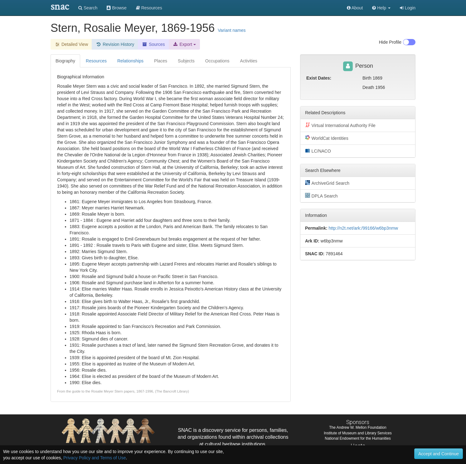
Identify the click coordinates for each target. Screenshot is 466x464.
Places (160, 60)
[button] (381, 8)
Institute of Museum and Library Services (357, 433)
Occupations (217, 60)
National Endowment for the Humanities (358, 438)
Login (407, 7)
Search (87, 7)
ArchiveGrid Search (327, 183)
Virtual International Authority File (340, 125)
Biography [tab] (65, 60)
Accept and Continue (438, 453)
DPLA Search (321, 195)
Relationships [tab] (130, 60)
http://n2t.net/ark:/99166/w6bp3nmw (363, 228)
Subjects (186, 60)
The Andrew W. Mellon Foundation (357, 427)
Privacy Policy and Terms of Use (94, 457)
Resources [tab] (96, 60)
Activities (248, 60)
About (355, 7)
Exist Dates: (318, 78)
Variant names (231, 30)
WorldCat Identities (326, 138)
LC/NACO (318, 151)
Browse (117, 7)
